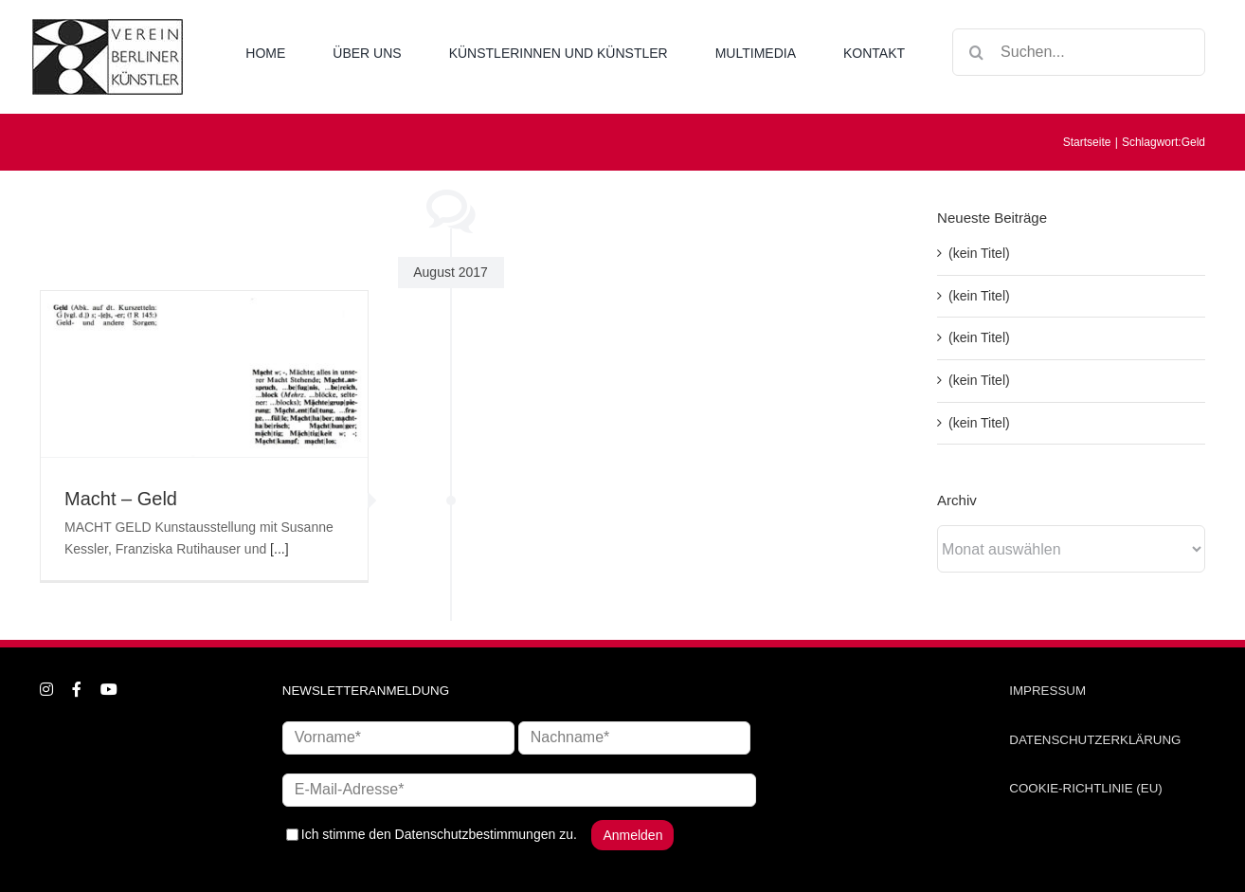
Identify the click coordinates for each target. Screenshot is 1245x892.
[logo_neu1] (107, 25)
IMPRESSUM (1047, 690)
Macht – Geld (120, 498)
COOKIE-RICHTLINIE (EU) (1085, 788)
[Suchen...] (1078, 52)
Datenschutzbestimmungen (475, 833)
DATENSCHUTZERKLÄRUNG (1095, 740)
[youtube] (108, 689)
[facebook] (76, 689)
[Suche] (976, 52)
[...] (279, 548)
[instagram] (46, 689)
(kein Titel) (979, 253)
